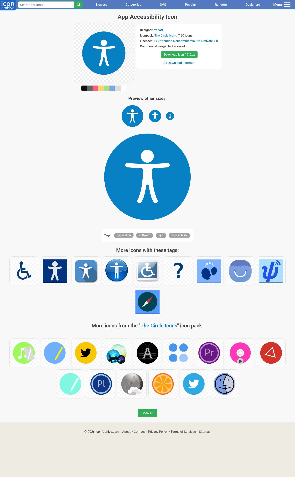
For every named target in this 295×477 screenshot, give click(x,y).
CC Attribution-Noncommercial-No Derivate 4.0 (185, 41)
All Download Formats (179, 63)
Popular (190, 4)
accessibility (179, 235)
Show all (147, 413)
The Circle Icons (165, 35)
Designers (253, 4)
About (126, 431)
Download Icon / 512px (179, 54)
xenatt (158, 30)
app (161, 235)
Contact (139, 431)
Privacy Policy (157, 431)
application (124, 235)
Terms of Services (183, 431)
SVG (163, 4)
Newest (101, 4)
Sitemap (205, 431)
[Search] (78, 4)
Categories (133, 4)
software (144, 235)
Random (221, 4)
